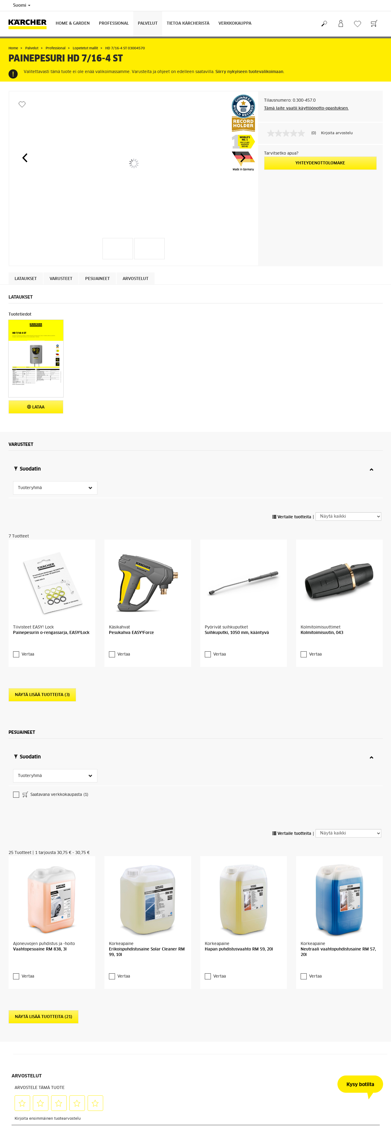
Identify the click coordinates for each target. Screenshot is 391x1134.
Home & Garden (73, 24)
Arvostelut (135, 279)
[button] (24, 157)
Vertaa (28, 654)
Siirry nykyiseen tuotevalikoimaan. (249, 72)
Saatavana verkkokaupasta (55, 795)
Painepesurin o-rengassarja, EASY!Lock (51, 633)
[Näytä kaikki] (348, 516)
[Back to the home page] (30, 24)
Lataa (35, 407)
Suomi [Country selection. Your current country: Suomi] (21, 5)
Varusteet (61, 279)
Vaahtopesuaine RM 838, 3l (40, 949)
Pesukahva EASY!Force (131, 633)
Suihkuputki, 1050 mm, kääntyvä (237, 633)
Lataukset (26, 279)
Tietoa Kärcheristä (188, 24)
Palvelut (148, 24)
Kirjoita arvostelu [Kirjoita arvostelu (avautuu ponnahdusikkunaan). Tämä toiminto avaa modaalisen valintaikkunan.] (337, 133)
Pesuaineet (97, 279)
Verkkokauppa (234, 24)
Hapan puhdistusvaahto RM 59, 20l (239, 949)
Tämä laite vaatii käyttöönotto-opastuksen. (306, 108)
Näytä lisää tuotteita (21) (43, 1017)
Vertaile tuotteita (291, 517)
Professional (114, 24)
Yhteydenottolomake (320, 163)
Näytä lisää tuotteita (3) (42, 695)
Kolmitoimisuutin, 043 (322, 633)
